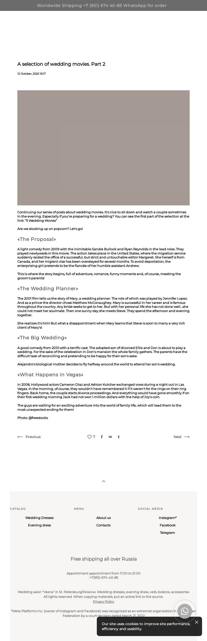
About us (103, 518)
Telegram (167, 533)
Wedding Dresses (39, 518)
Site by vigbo (19, 629)
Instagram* (168, 518)
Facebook (168, 525)
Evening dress (39, 525)
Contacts (103, 525)
